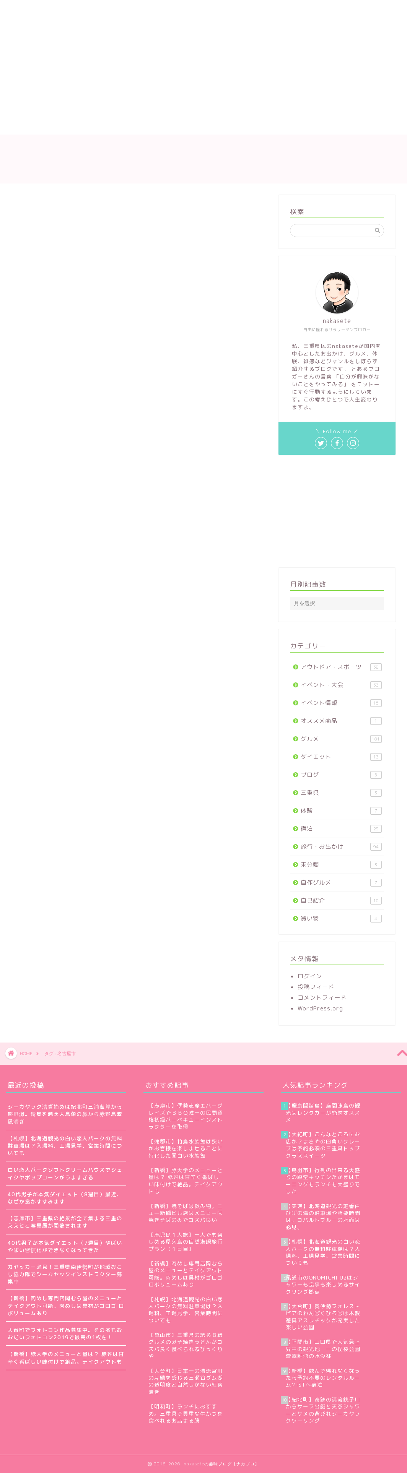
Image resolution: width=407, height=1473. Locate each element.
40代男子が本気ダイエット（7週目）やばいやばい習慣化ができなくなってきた (65, 1246)
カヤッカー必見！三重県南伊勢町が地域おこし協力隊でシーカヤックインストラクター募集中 (65, 1274)
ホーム (25, 10)
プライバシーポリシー (263, 10)
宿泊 (341, 829)
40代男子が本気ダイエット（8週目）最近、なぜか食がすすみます (65, 1197)
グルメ (341, 739)
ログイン (310, 976)
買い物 (341, 918)
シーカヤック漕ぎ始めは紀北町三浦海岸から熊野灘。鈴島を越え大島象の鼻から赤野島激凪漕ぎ (65, 1114)
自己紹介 (341, 900)
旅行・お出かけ (341, 847)
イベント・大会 (341, 685)
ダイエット (341, 757)
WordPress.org (320, 1008)
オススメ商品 (341, 721)
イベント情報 (341, 703)
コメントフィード (322, 998)
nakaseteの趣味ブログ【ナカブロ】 (203, 159)
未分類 (341, 865)
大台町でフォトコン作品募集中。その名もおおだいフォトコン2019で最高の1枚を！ (65, 1333)
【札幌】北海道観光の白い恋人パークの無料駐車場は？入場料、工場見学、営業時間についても (65, 1145)
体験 (341, 811)
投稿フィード (316, 987)
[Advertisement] (171, 77)
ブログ (341, 775)
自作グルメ (341, 883)
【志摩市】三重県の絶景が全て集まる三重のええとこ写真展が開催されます (65, 1222)
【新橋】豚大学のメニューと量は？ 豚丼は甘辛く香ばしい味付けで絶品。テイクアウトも (66, 1357)
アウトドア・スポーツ (341, 667)
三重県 (341, 793)
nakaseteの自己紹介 (81, 10)
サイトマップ (145, 10)
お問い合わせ (198, 10)
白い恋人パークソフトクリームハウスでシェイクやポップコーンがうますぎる (65, 1173)
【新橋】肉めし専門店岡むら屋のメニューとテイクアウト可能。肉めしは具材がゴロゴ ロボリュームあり (66, 1305)
